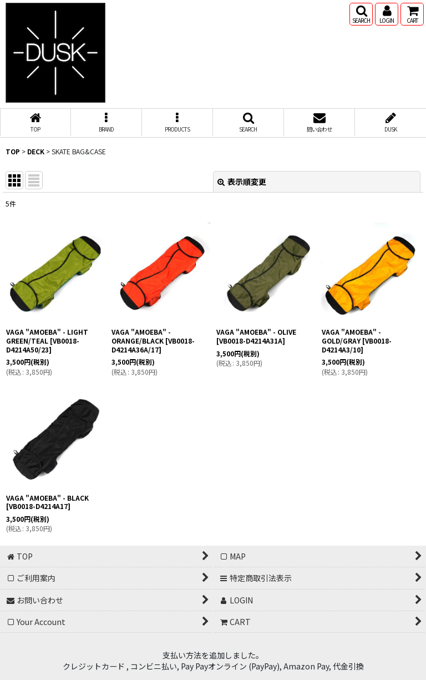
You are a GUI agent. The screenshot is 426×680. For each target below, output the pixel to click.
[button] (361, 14)
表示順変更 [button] (241, 181)
